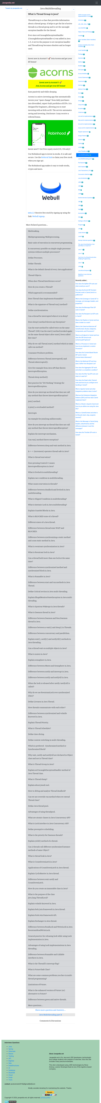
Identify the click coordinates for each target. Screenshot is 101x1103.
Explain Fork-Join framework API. (42, 915)
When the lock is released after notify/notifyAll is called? (49, 685)
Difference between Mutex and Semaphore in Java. (49, 666)
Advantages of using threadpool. (41, 812)
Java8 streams (83, 232)
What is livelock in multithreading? (43, 472)
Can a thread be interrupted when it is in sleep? (48, 316)
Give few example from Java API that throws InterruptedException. (46, 369)
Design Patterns (83, 136)
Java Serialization (83, 178)
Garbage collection (84, 221)
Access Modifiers (83, 73)
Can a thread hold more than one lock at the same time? (49, 560)
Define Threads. (35, 263)
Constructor (82, 81)
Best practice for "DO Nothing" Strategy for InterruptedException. (46, 384)
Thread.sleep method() (38, 377)
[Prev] (27, 9)
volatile (81, 147)
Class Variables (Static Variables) (87, 40)
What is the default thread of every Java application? (50, 269)
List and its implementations (86, 116)
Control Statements (84, 77)
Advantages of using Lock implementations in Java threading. (49, 947)
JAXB (80, 194)
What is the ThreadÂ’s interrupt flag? (43, 963)
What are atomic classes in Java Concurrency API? (49, 817)
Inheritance (82, 20)
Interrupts (32, 413)
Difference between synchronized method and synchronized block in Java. (47, 569)
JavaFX (81, 236)
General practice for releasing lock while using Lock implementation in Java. (50, 938)
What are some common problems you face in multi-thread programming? (50, 977)
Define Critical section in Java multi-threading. (48, 591)
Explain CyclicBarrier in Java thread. (43, 873)
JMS (80, 205)
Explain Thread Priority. (38, 722)
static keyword (83, 166)
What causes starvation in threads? (43, 484)
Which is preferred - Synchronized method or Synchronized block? (47, 747)
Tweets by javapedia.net (13, 8)
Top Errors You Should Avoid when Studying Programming (87, 258)
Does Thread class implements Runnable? (45, 298)
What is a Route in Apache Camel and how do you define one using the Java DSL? (86, 406)
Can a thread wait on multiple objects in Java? (47, 648)
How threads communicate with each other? (47, 707)
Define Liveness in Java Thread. (41, 701)
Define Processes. (35, 258)
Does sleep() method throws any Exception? (46, 322)
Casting (81, 143)
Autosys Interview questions (86, 240)
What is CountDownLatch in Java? (42, 862)
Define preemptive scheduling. (41, 829)
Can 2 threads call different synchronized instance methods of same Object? (49, 848)
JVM (80, 229)
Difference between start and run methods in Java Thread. (49, 584)
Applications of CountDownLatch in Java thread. (48, 867)
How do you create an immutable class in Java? (48, 888)
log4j (80, 209)
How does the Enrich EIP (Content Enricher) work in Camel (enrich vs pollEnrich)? (85, 292)
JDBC (80, 182)
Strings (81, 101)
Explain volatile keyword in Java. (42, 903)
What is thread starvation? (39, 457)
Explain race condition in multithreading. (45, 478)
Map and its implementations (87, 120)
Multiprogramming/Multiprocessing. (44, 237)
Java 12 (81, 253)
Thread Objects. (35, 275)
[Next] (73, 9)
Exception (81, 108)
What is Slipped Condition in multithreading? (47, 499)
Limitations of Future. (37, 984)
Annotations (82, 213)
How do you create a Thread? (40, 287)
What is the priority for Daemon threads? (45, 835)
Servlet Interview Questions (86, 198)
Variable (81, 35)
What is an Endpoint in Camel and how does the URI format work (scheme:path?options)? (87, 337)
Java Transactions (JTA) (85, 170)
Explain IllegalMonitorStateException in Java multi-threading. (50, 599)
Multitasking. (33, 231)
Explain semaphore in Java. (39, 660)
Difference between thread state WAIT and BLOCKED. (46, 530)
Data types (82, 69)
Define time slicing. (36, 734)
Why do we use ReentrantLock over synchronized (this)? (49, 694)
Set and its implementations (86, 124)
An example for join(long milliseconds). (45, 419)
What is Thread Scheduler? (39, 728)
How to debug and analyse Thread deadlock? (47, 791)
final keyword (82, 163)
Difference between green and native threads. (47, 999)
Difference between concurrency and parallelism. (49, 633)
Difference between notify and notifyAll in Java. (48, 677)
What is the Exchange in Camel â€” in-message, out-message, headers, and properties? (87, 301)
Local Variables (83, 50)
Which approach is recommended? (43, 293)
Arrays (81, 97)
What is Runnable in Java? (39, 576)
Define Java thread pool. (38, 806)
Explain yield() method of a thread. (43, 841)
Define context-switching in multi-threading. (47, 740)
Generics (81, 139)
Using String (82, 104)
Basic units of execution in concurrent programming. (50, 243)
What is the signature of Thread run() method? (48, 304)
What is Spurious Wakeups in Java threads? (46, 606)
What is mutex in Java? (38, 654)
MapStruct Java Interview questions (85, 275)
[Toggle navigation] (96, 3)
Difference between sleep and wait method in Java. (49, 445)
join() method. (34, 401)
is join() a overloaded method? (41, 407)
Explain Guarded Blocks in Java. (41, 510)
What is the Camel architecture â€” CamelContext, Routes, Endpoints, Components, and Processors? (86, 329)
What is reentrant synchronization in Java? (46, 546)
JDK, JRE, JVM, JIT (84, 24)
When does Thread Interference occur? (44, 281)
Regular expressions (84, 132)
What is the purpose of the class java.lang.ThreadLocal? (41, 896)
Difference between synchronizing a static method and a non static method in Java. (49, 539)
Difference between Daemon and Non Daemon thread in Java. (47, 620)
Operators (81, 58)
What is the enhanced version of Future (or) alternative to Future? (46, 992)
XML (80, 217)
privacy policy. (46, 1098)
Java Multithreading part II (50, 1015)
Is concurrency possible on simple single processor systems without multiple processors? (49, 250)
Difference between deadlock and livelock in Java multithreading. (49, 491)
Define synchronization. (38, 310)
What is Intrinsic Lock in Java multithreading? (47, 505)
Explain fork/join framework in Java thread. (46, 909)
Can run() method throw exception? (43, 439)
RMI (80, 190)
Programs (81, 225)
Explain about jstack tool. (39, 785)
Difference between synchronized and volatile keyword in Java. (47, 715)
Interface (81, 85)
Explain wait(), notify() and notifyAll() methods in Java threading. (49, 641)
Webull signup (38, 216)
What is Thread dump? (37, 779)
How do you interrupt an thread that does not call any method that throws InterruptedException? (49, 394)
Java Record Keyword (84, 270)
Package (81, 54)
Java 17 (81, 262)
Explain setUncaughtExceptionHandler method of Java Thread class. (49, 772)
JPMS (80, 266)
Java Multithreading (84, 155)
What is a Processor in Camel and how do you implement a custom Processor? (85, 346)
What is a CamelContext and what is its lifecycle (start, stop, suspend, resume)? (86, 415)
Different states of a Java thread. (41, 522)
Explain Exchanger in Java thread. (42, 921)
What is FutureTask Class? (39, 969)
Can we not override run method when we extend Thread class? (49, 798)
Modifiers (81, 66)
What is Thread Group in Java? (41, 764)
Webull (31, 213)
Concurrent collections (85, 174)
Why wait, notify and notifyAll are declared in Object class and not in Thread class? (50, 757)
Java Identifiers (83, 28)
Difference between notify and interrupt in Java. (48, 671)
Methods (81, 62)
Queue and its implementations (87, 128)
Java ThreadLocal (84, 151)
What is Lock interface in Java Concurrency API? (48, 823)
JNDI (80, 186)
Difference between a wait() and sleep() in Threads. (50, 627)
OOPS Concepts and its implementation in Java (85, 15)
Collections (82, 112)
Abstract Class (83, 89)
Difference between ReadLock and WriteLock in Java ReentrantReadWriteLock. (50, 928)
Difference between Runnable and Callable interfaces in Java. (46, 956)
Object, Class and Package (86, 32)
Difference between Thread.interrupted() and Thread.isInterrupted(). (47, 360)
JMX (80, 201)
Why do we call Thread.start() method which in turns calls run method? (50, 345)
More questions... (35, 1005)
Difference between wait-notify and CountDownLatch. (43, 881)
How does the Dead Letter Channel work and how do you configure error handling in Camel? (86, 382)
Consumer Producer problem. (40, 353)
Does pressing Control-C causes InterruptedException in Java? (41, 465)
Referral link (46, 157)
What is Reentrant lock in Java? (41, 552)
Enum (80, 93)
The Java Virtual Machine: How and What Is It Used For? (86, 245)
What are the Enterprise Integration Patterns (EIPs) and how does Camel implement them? (86, 397)
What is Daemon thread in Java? (41, 612)
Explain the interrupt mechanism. (42, 434)
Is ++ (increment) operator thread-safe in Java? (48, 451)
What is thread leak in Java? (40, 856)
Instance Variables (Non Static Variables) (86, 45)
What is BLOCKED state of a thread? (43, 516)
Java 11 (81, 249)
